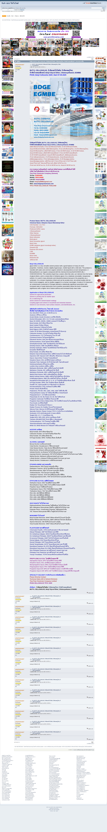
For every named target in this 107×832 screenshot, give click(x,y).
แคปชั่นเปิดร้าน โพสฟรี (53, 795)
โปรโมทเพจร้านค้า (80, 799)
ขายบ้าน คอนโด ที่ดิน (6, 789)
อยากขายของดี (51, 757)
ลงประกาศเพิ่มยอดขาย (81, 787)
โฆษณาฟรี (4, 769)
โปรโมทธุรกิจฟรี (28, 773)
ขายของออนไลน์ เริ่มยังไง (29, 796)
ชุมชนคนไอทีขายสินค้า (29, 770)
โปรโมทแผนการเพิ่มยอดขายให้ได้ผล (83, 772)
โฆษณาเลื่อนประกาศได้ (29, 789)
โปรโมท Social (28, 777)
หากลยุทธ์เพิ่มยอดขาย (29, 755)
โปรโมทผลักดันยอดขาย (81, 771)
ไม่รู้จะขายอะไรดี (52, 756)
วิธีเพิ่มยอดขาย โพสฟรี (53, 798)
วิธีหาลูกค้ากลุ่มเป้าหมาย (6, 759)
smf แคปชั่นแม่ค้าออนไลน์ (53, 785)
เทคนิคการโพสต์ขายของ (53, 776)
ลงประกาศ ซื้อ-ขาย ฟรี (29, 769)
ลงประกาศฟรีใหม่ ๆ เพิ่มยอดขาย (82, 790)
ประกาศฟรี (4, 770)
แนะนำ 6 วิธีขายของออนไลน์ (30, 792)
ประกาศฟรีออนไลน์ (28, 765)
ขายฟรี (78, 778)
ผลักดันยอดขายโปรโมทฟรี (81, 770)
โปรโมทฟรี (79, 767)
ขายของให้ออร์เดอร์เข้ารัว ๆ (54, 787)
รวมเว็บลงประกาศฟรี (6, 799)
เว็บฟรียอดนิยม (4, 775)
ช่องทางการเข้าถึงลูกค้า (6, 761)
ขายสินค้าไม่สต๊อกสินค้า (53, 759)
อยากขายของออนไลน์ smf (53, 767)
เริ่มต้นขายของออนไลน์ (29, 794)
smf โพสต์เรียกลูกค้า (53, 789)
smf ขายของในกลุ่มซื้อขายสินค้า (55, 780)
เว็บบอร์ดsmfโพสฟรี (29, 782)
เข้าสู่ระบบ (17, 8)
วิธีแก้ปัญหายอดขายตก (81, 758)
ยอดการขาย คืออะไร (80, 780)
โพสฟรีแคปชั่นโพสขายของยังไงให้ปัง (55, 784)
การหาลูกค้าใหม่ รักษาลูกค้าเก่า (7, 760)
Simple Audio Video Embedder (54, 809)
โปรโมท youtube (28, 778)
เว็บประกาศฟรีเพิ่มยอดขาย (81, 791)
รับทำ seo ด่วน (51, 762)
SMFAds (51, 808)
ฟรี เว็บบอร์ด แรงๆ (28, 787)
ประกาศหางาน (4, 779)
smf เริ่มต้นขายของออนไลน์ (54, 770)
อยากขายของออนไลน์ (29, 793)
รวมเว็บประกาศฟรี (5, 765)
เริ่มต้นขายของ (79, 759)
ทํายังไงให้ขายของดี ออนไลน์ (7, 756)
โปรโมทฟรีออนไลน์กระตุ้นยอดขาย (83, 785)
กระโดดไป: (70, 749)
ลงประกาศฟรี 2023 (5, 798)
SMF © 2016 (53, 807)
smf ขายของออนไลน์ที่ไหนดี (54, 775)
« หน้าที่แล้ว (89, 57)
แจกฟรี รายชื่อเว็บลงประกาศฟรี (31, 775)
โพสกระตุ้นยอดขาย (80, 756)
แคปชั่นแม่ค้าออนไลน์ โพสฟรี (54, 786)
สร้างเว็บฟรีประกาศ (29, 799)
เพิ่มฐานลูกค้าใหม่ (5, 763)
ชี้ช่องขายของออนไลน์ (29, 797)
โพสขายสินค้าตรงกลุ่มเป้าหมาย (31, 788)
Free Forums (56, 808)
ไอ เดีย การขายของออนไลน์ (54, 771)
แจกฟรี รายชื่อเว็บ (28, 779)
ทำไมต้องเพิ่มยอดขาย (80, 777)
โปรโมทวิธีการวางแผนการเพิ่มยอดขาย (84, 773)
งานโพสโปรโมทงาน (29, 761)
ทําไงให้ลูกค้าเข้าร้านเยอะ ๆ (30, 756)
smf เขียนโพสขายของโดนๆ (54, 794)
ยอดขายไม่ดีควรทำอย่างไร (81, 775)
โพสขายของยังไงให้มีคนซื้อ (54, 781)
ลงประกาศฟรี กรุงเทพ (6, 794)
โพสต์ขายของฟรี (5, 766)
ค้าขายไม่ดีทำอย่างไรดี (29, 760)
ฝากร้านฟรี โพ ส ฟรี (5, 793)
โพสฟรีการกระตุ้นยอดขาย (81, 782)
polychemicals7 (19, 64)
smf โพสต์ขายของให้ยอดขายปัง (55, 777)
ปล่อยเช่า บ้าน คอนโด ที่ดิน (7, 788)
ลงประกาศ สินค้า (28, 766)
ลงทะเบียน (24, 8)
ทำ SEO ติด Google (5, 773)
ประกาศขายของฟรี (80, 794)
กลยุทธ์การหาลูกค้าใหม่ (6, 755)
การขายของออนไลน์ (29, 798)
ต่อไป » (92, 57)
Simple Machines (59, 807)
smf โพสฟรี (51, 763)
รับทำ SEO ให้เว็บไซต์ (10, 3)
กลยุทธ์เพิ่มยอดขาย (28, 758)
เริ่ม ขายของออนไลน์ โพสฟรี (54, 773)
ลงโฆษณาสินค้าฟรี (5, 768)
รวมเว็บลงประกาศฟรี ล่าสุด (7, 764)
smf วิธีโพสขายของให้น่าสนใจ (54, 796)
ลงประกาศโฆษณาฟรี (6, 797)
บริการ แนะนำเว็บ (5, 780)
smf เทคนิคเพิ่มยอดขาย (53, 799)
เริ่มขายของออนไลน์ (52, 761)
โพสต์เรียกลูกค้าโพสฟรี (53, 790)
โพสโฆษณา (4, 777)
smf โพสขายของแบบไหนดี (54, 782)
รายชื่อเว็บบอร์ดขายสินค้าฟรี (30, 783)
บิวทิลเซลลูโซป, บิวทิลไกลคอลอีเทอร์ (60, 587)
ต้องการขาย (4, 787)
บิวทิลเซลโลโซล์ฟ (54, 70)
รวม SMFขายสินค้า (28, 764)
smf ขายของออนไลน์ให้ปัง (53, 791)
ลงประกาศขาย (4, 774)
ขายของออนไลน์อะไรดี (81, 762)
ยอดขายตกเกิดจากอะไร (81, 776)
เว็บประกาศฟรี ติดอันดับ (6, 792)
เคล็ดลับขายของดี (28, 759)
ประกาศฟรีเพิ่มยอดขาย (81, 786)
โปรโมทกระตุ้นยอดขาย (81, 784)
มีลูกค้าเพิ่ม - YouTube (81, 768)
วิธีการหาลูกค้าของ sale (6, 758)
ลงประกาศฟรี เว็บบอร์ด (29, 784)
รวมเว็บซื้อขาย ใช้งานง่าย (6, 784)
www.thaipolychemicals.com (44, 183)
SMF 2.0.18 (48, 807)
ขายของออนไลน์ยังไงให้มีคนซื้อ (54, 758)
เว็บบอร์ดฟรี (79, 766)
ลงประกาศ (4, 782)
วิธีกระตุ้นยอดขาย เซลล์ (81, 757)
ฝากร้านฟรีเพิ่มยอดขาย (81, 789)
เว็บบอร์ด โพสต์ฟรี (28, 768)
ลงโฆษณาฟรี (79, 798)
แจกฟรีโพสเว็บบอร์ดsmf (29, 780)
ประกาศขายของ (5, 778)
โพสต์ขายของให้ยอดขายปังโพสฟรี (55, 778)
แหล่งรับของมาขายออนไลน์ (81, 761)
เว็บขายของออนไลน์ (52, 772)
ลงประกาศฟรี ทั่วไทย (5, 796)
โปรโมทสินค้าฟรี (28, 774)
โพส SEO (78, 796)
